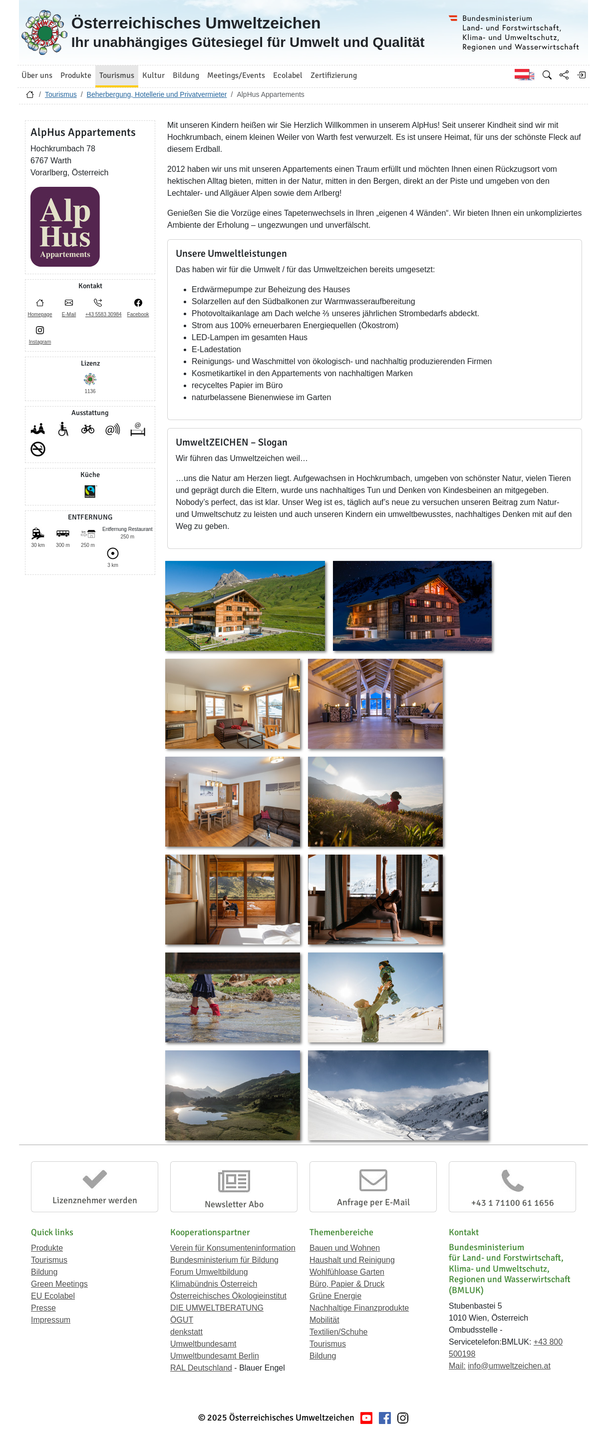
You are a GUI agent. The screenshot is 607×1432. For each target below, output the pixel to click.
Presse (43, 1308)
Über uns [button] (36, 75)
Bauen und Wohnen (344, 1248)
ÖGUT (181, 1320)
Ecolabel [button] (288, 75)
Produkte (47, 1248)
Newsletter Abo (234, 1204)
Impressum (50, 1320)
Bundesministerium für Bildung (224, 1260)
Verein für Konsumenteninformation (233, 1248)
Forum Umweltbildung (209, 1272)
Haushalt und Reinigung (352, 1260)
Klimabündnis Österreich (213, 1284)
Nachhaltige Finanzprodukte (359, 1308)
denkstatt (186, 1332)
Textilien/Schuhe (338, 1332)
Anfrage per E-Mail (373, 1202)
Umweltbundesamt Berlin (214, 1356)
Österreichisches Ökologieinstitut (228, 1296)
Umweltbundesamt (203, 1344)
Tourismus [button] (116, 75)
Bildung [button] (186, 75)
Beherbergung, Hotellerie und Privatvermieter (157, 94)
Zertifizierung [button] (333, 75)
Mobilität (324, 1320)
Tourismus (61, 94)
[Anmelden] (581, 74)
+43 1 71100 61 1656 (512, 1202)
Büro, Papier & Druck (346, 1284)
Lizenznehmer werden (94, 1200)
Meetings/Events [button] (236, 75)
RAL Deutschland (201, 1368)
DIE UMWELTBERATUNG (217, 1308)
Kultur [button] (153, 75)
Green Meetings (59, 1284)
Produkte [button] (75, 75)
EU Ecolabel (53, 1296)
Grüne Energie (335, 1296)
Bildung (44, 1272)
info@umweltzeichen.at (509, 1366)
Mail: (457, 1366)
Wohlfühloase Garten (346, 1272)
